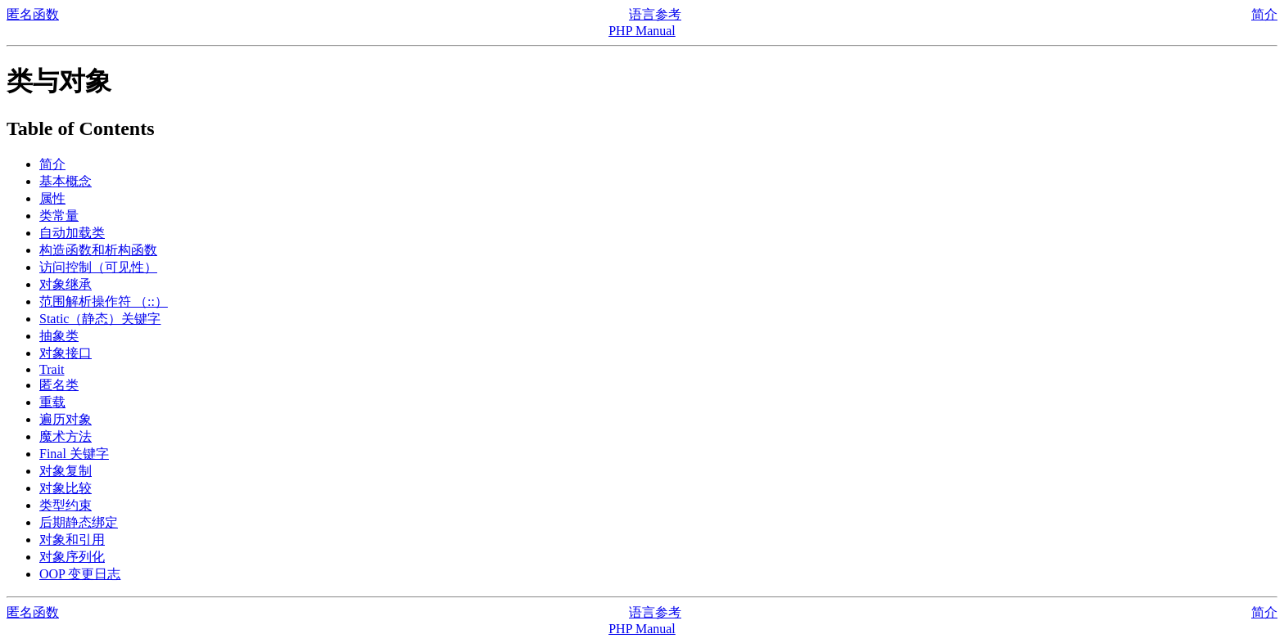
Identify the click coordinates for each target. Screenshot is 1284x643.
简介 (1264, 14)
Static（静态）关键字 (99, 319)
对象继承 (65, 284)
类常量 (59, 216)
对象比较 (65, 488)
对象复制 (65, 471)
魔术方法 (65, 436)
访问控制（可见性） (98, 267)
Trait (52, 369)
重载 (52, 402)
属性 (52, 198)
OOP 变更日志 (79, 574)
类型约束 (65, 505)
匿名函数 (33, 14)
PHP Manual (642, 31)
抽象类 (59, 336)
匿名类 (59, 385)
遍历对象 (65, 419)
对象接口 (65, 353)
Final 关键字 (74, 454)
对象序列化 (72, 557)
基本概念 (65, 181)
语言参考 (655, 14)
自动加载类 (72, 233)
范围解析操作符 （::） (103, 301)
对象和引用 (72, 539)
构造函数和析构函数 (98, 250)
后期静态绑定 (78, 522)
